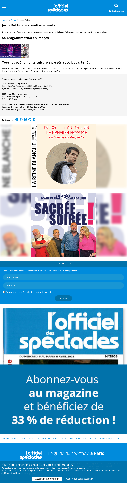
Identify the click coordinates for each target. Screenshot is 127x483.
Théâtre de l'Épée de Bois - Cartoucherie (25, 104)
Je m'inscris (63, 298)
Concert (24, 83)
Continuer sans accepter (79, 478)
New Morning (14, 83)
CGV (89, 438)
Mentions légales (106, 438)
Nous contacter (27, 438)
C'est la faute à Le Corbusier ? (57, 104)
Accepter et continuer (47, 478)
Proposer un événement (63, 438)
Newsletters (81, 438)
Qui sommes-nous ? (10, 438)
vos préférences (67, 470)
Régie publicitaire (43, 438)
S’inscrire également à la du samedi (28, 292)
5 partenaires (21, 470)
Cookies (119, 438)
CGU (95, 438)
